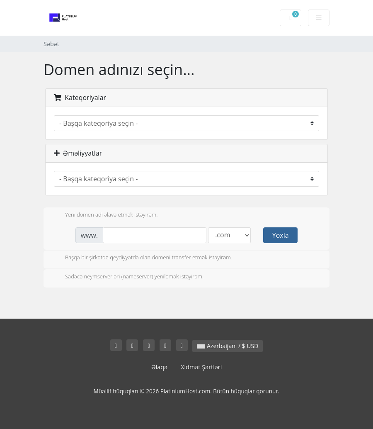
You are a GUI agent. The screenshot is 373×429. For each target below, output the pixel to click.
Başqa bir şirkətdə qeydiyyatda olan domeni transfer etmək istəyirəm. (142, 258)
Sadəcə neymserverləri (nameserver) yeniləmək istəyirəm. (127, 277)
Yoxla (280, 235)
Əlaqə (159, 367)
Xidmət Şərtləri (201, 367)
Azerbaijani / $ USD (227, 346)
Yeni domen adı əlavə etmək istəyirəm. (104, 215)
